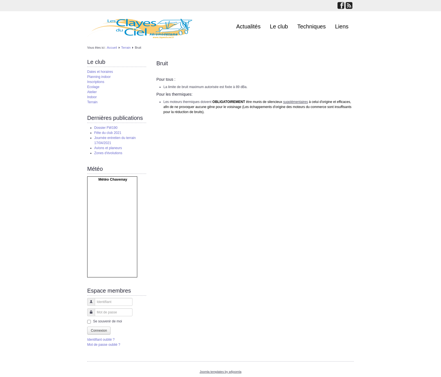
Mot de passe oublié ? (103, 345)
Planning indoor (99, 77)
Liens (341, 26)
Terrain (126, 47)
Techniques (311, 26)
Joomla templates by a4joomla (221, 371)
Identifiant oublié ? (100, 340)
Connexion (99, 331)
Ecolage (93, 87)
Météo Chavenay (112, 179)
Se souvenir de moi (107, 321)
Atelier (92, 92)
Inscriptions (95, 82)
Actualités (248, 26)
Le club (279, 26)
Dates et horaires (100, 72)
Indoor (92, 97)
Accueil (112, 47)
